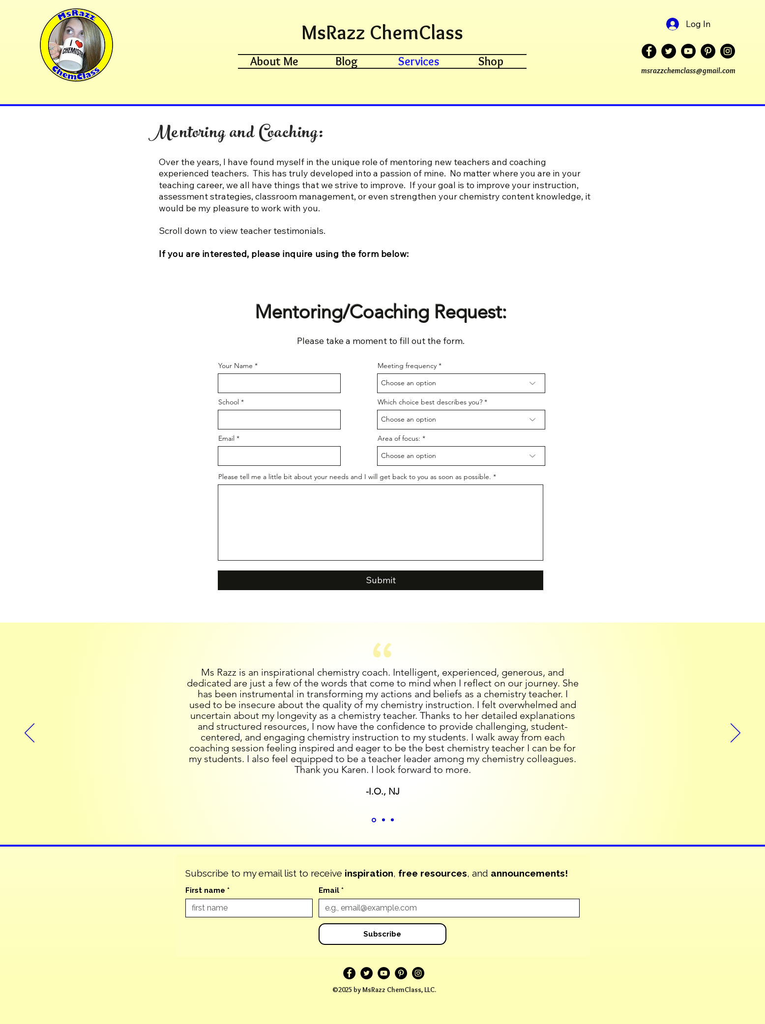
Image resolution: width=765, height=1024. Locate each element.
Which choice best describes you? (430, 401)
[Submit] (380, 580)
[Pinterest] (708, 51)
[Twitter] (668, 51)
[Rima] (392, 820)
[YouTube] (688, 51)
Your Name (235, 365)
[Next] (735, 733)
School (228, 401)
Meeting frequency (407, 365)
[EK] (374, 820)
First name (207, 890)
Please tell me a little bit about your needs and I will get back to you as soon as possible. (354, 476)
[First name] (246, 908)
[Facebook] (649, 51)
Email (226, 438)
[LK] (383, 820)
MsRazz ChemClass (382, 32)
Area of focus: (399, 438)
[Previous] (29, 733)
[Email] (446, 908)
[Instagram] (727, 51)
